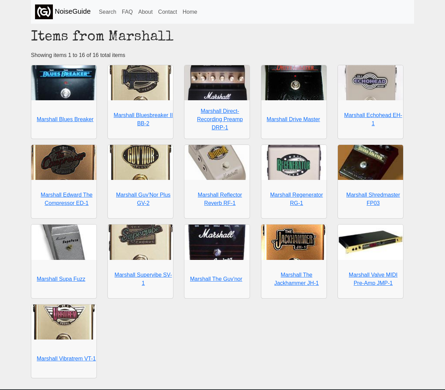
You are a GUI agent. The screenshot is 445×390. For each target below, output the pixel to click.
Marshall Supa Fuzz (61, 279)
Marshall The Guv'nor (216, 279)
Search (107, 12)
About (145, 12)
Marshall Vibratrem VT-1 (66, 359)
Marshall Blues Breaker (65, 119)
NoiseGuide (63, 11)
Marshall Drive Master (293, 119)
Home (190, 12)
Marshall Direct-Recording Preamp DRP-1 (220, 119)
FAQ (127, 12)
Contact (167, 12)
